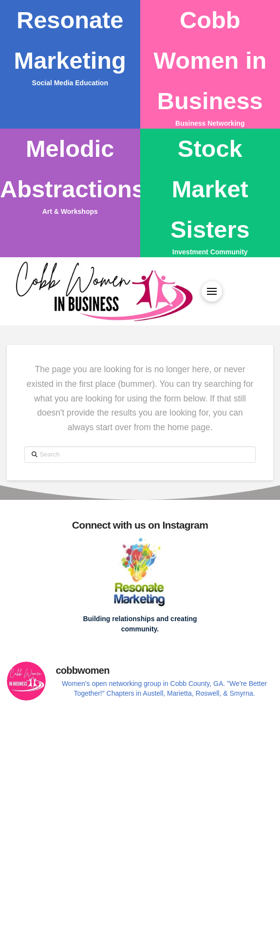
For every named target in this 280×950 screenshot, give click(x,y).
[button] (212, 291)
